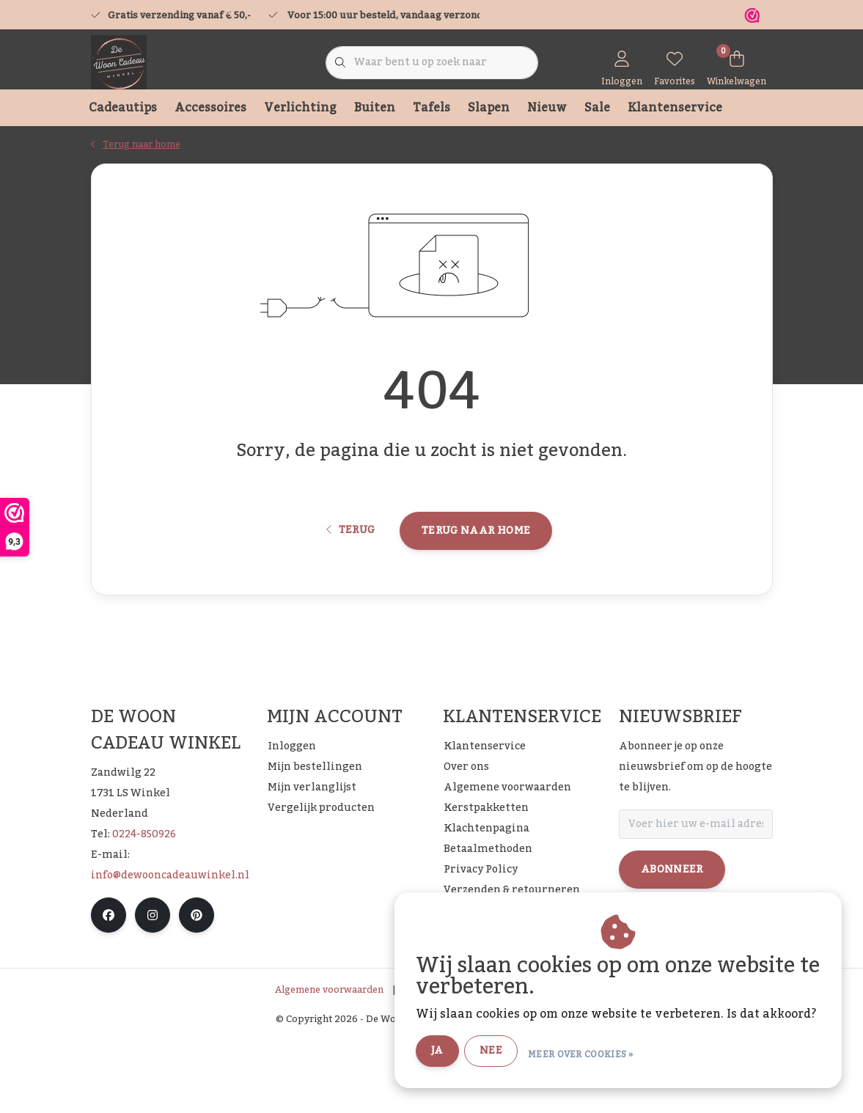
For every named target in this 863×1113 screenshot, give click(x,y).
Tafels (431, 108)
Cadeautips (123, 108)
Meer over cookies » (618, 1053)
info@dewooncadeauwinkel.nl (170, 950)
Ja (474, 1053)
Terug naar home (476, 591)
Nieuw (547, 108)
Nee (528, 1053)
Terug (350, 591)
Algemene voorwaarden (329, 1064)
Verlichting (300, 108)
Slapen (489, 108)
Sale (597, 108)
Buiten (374, 108)
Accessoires (210, 108)
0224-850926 (144, 909)
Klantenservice (675, 108)
